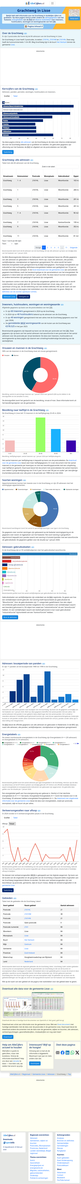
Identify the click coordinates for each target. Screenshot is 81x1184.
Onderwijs (34, 1175)
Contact (60, 1175)
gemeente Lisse (8, 885)
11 (66, 247)
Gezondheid (35, 1163)
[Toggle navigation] (52, 3)
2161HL (46, 39)
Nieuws (60, 1148)
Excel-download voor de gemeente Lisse (48, 270)
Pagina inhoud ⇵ (34, 26)
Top (69, 1074)
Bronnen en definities (65, 1140)
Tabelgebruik (23, 296)
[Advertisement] (40, 68)
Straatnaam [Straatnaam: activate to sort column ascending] (8, 176)
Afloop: (5, 824)
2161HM (53, 39)
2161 (26, 927)
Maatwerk (61, 1177)
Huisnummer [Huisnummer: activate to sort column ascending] (22, 176)
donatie (16, 1061)
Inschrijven (35, 1063)
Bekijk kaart (74, 18)
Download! (8, 1037)
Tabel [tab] (15, 96)
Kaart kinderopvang (65, 1160)
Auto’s (32, 1160)
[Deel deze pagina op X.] (77, 1052)
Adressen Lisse (9, 296)
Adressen (33, 1138)
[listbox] (12, 823)
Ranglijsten (61, 1151)
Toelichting (8, 152)
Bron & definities (10, 617)
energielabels (17, 20)
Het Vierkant (62, 42)
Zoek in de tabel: (60, 166)
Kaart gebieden (63, 1158)
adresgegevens (51, 17)
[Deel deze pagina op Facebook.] (62, 1052)
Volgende (73, 247)
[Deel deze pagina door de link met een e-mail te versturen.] (58, 1052)
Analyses (60, 1138)
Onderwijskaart (63, 1163)
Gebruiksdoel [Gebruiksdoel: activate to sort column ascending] (63, 176)
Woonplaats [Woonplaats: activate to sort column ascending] (49, 176)
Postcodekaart (62, 1165)
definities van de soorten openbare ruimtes (19, 291)
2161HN (62, 39)
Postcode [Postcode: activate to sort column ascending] (36, 176)
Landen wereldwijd (37, 1151)
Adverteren (61, 1172)
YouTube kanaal (63, 1180)
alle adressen (26, 142)
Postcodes (34, 1146)
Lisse (13, 44)
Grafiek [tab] (7, 96)
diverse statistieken (43, 20)
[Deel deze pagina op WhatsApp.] (72, 1052)
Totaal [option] (11, 824)
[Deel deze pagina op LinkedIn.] (67, 1052)
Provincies (34, 1148)
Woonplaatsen (44, 1146)
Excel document (63, 1024)
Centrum (27, 944)
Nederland (28, 961)
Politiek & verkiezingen (39, 1178)
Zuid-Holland (29, 953)
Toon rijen (10, 243)
